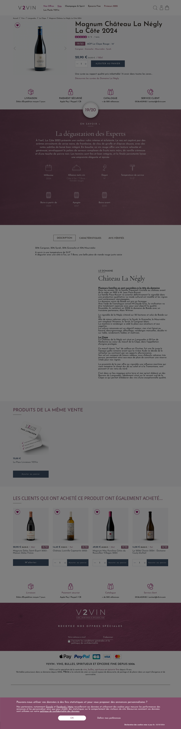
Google (49, 707)
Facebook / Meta (64, 707)
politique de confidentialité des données (60, 711)
